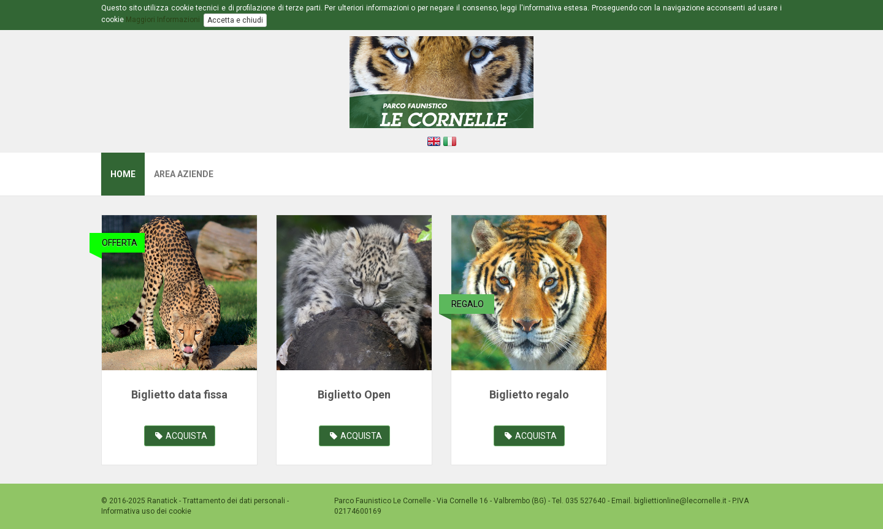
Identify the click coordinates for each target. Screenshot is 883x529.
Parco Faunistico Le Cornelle (382, 501)
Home (123, 174)
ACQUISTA (181, 436)
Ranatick (162, 501)
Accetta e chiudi (235, 20)
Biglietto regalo (529, 394)
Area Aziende (183, 174)
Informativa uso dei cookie (146, 511)
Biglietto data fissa (179, 394)
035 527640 (585, 501)
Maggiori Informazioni (163, 19)
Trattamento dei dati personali (234, 501)
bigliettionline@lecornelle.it (681, 501)
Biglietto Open (354, 394)
